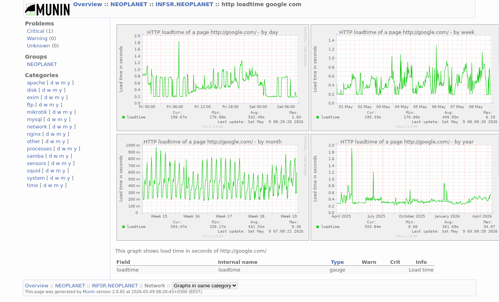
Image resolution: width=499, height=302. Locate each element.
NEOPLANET (129, 4)
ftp (30, 105)
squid (34, 171)
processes (39, 149)
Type (337, 262)
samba (35, 156)
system (36, 178)
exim (33, 97)
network (37, 127)
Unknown (38, 46)
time (32, 185)
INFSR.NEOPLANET (185, 4)
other (34, 141)
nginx (34, 134)
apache (36, 83)
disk (32, 90)
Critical (35, 31)
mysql (34, 119)
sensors (36, 163)
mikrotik (37, 112)
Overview (88, 4)
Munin (89, 291)
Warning (37, 38)
